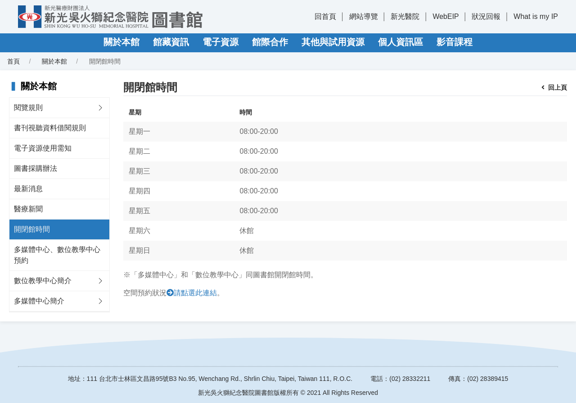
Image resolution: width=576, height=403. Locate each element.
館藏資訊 (171, 42)
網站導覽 (363, 16)
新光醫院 (405, 16)
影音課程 (454, 42)
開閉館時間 (32, 229)
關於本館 (122, 42)
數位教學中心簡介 (43, 280)
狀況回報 (486, 16)
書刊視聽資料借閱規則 (50, 128)
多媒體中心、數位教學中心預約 (57, 255)
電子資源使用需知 (43, 148)
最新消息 (28, 188)
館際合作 (270, 42)
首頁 (13, 61)
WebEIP (445, 16)
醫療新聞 (28, 209)
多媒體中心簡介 (39, 301)
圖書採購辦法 (35, 168)
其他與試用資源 (333, 42)
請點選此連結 (195, 293)
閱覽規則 (28, 107)
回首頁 (325, 16)
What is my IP (535, 16)
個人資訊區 (400, 42)
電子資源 (220, 42)
